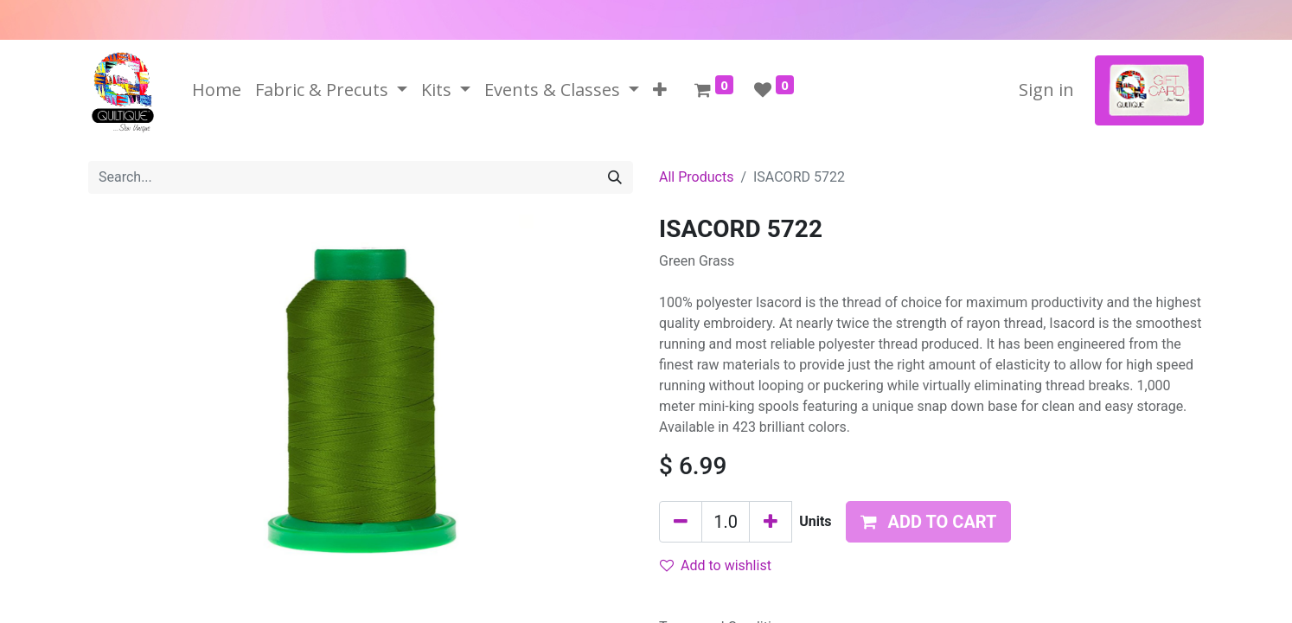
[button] (660, 90)
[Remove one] (680, 522)
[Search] (615, 177)
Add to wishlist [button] (715, 565)
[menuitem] (216, 90)
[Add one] (770, 522)
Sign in (1046, 89)
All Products (696, 177)
